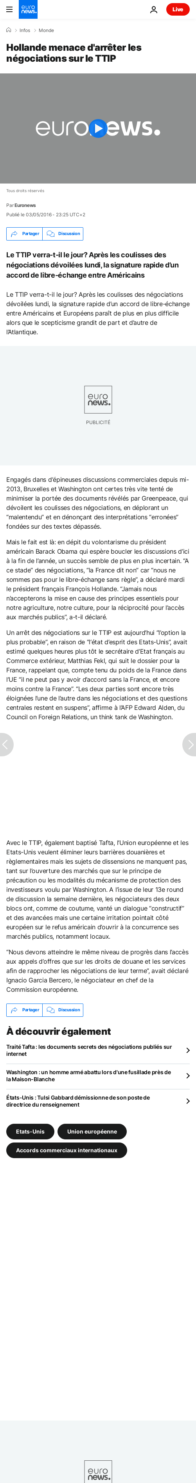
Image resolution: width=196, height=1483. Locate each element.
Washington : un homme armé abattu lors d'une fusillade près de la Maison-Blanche (88, 1075)
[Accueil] (8, 30)
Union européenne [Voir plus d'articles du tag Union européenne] (92, 1131)
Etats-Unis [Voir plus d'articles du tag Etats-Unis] (30, 1131)
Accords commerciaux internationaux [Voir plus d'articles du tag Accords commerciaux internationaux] (66, 1149)
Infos (25, 30)
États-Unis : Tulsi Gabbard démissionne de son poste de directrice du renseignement (78, 1101)
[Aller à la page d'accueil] (28, 9)
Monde (46, 30)
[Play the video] (98, 128)
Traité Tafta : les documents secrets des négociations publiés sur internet (89, 1050)
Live (178, 9)
